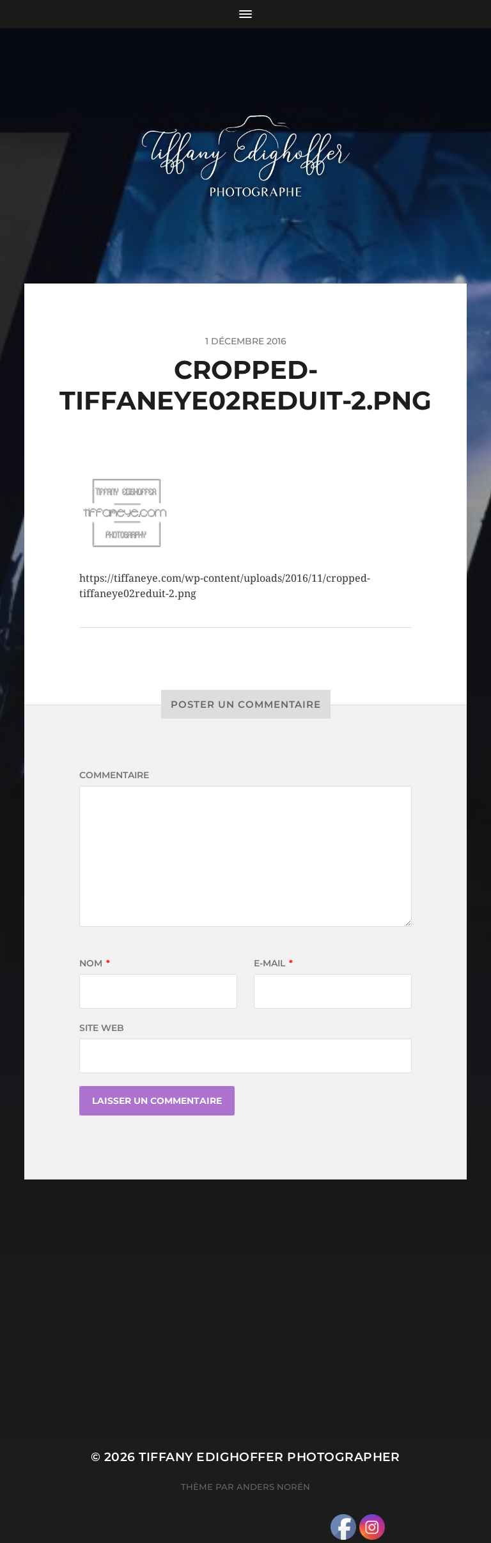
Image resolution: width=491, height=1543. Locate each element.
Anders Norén (273, 1487)
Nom (94, 963)
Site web (101, 1028)
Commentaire (114, 775)
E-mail (273, 963)
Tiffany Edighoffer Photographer (269, 1457)
